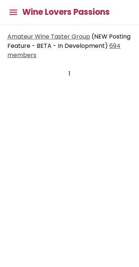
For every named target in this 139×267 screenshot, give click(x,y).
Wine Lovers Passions (66, 12)
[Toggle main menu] (13, 12)
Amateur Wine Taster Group (48, 36)
